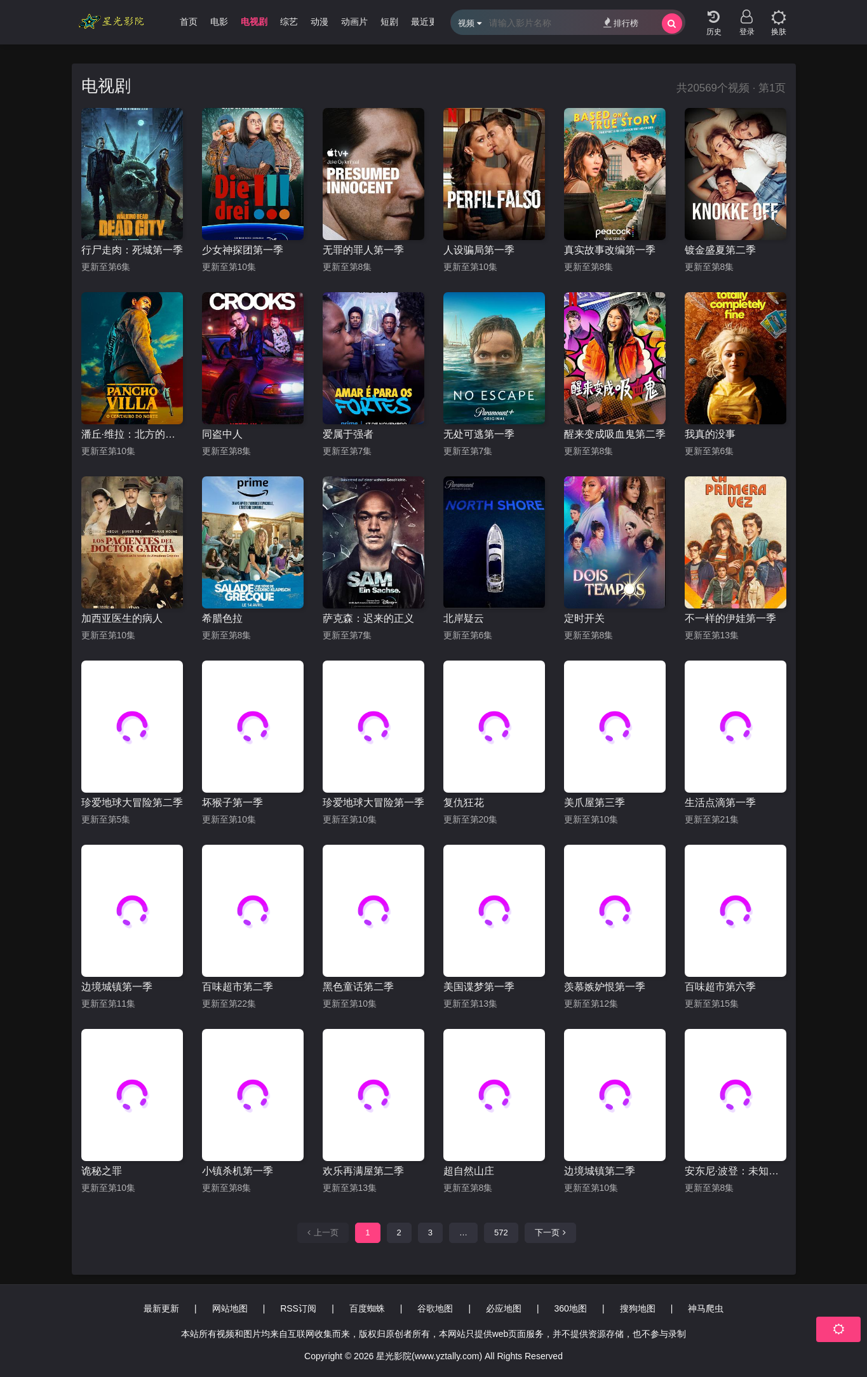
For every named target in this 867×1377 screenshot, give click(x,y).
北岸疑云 (463, 618)
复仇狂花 (463, 802)
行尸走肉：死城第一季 (132, 250)
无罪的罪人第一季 (363, 250)
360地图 (570, 1308)
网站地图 (230, 1308)
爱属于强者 (348, 434)
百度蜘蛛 (367, 1308)
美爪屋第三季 (594, 802)
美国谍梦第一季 (478, 986)
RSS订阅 (298, 1308)
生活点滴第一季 (720, 802)
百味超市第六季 (720, 986)
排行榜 (620, 22)
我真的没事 (710, 434)
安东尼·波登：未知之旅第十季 (735, 1170)
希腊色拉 (222, 618)
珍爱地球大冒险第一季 (373, 802)
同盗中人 (222, 434)
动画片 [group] (354, 22)
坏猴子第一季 (232, 802)
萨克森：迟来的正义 (368, 618)
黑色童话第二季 (358, 986)
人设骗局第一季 (478, 250)
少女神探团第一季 (242, 250)
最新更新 (161, 1308)
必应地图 (503, 1308)
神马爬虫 (705, 1308)
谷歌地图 (435, 1308)
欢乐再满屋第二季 (363, 1170)
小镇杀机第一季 (237, 1170)
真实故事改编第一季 (609, 250)
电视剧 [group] (254, 22)
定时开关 (584, 618)
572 (501, 1232)
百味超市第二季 (237, 986)
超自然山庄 (468, 1170)
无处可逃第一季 (478, 434)
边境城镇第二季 (599, 1170)
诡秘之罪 (101, 1170)
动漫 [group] (319, 22)
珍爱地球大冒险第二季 (132, 802)
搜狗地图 (637, 1308)
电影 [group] (219, 22)
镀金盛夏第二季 (720, 250)
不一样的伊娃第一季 (730, 618)
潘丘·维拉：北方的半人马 (132, 434)
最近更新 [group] (429, 22)
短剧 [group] (389, 22)
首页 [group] (189, 22)
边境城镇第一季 (116, 986)
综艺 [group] (289, 22)
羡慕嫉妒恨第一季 (604, 986)
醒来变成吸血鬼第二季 (615, 434)
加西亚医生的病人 (122, 618)
